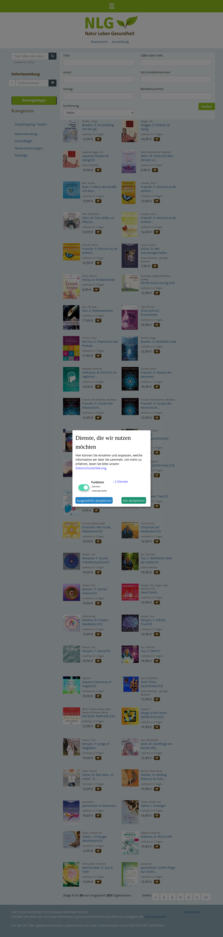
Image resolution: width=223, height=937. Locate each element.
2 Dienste (120, 481)
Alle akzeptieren (134, 500)
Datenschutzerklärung (90, 468)
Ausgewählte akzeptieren (94, 500)
